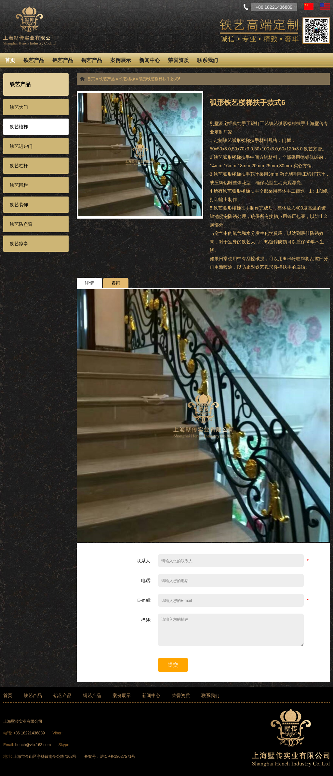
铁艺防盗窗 (21, 224)
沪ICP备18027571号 (117, 756)
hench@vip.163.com (33, 745)
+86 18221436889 (29, 733)
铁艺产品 (33, 60)
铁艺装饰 (19, 204)
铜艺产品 (91, 60)
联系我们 (207, 60)
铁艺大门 (19, 107)
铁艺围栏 (19, 185)
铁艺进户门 (21, 146)
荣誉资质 (178, 60)
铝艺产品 (62, 60)
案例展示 (120, 60)
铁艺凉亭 (19, 243)
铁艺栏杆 (19, 165)
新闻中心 (149, 60)
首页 (10, 60)
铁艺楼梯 (19, 126)
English (325, 6)
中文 (308, 6)
